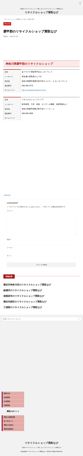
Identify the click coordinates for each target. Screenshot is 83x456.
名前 (9, 239)
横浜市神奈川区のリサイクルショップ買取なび (27, 284)
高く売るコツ (8, 421)
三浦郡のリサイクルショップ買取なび (22, 307)
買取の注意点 (8, 425)
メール (10, 247)
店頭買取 (7, 397)
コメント (10, 210)
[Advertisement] (41, 48)
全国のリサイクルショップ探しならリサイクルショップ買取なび (41, 447)
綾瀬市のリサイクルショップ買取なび (22, 290)
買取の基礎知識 (9, 417)
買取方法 (7, 393)
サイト (9, 256)
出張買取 (7, 401)
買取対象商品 (8, 429)
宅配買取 (7, 405)
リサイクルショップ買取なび (41, 12)
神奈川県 (7, 195)
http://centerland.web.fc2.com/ (34, 90)
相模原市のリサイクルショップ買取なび (23, 296)
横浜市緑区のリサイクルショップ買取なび (24, 301)
